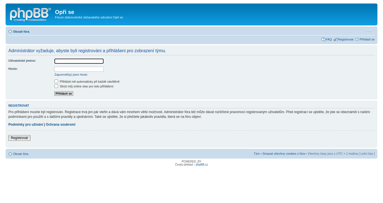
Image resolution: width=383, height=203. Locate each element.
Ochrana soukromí (60, 124)
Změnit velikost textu (371, 30)
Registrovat (346, 39)
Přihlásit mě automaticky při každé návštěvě (86, 81)
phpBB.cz (202, 164)
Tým (257, 153)
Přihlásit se (367, 39)
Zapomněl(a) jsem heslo (70, 74)
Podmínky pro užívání (25, 124)
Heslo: (13, 68)
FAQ (329, 39)
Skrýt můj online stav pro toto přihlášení (84, 86)
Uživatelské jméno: (22, 60)
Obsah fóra (21, 31)
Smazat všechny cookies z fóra (283, 153)
